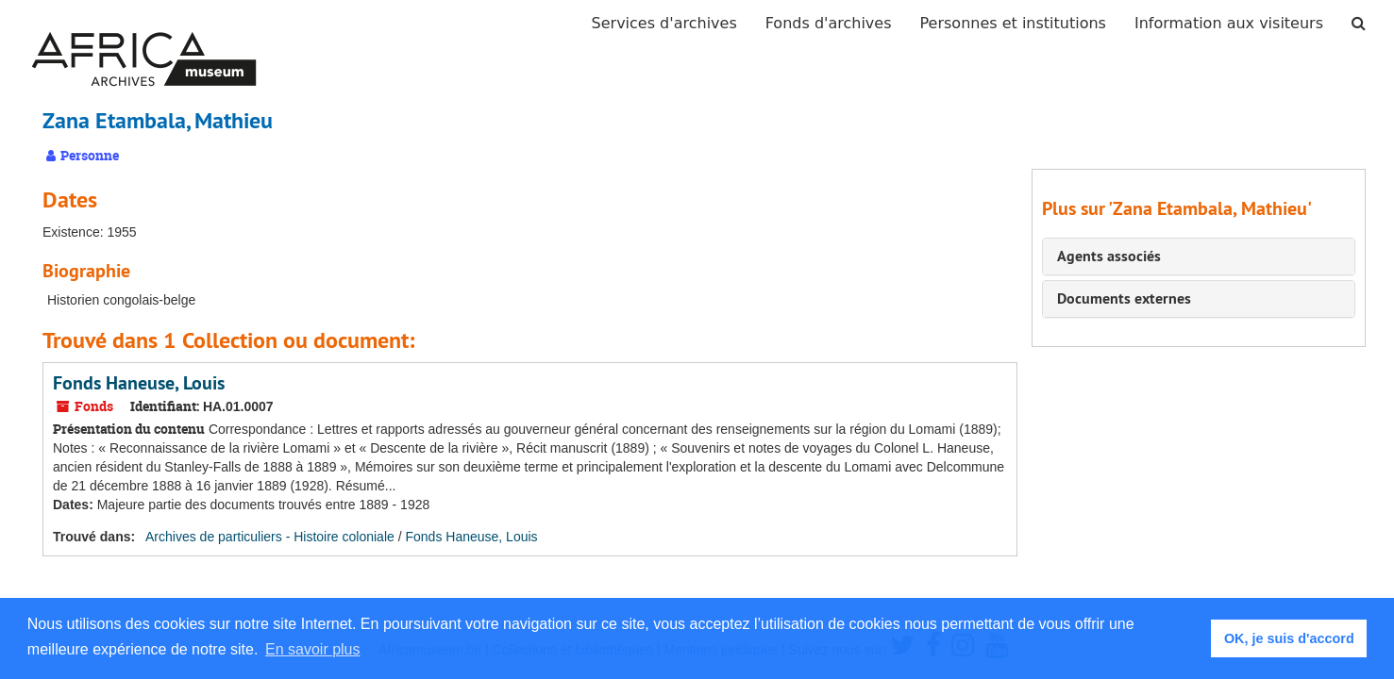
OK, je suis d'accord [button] (1289, 638)
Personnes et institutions (1013, 23)
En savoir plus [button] (313, 649)
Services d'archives (664, 23)
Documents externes (1124, 298)
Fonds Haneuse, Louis (139, 383)
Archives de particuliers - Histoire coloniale (270, 536)
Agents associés (1109, 256)
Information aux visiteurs (1228, 23)
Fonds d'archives (828, 23)
